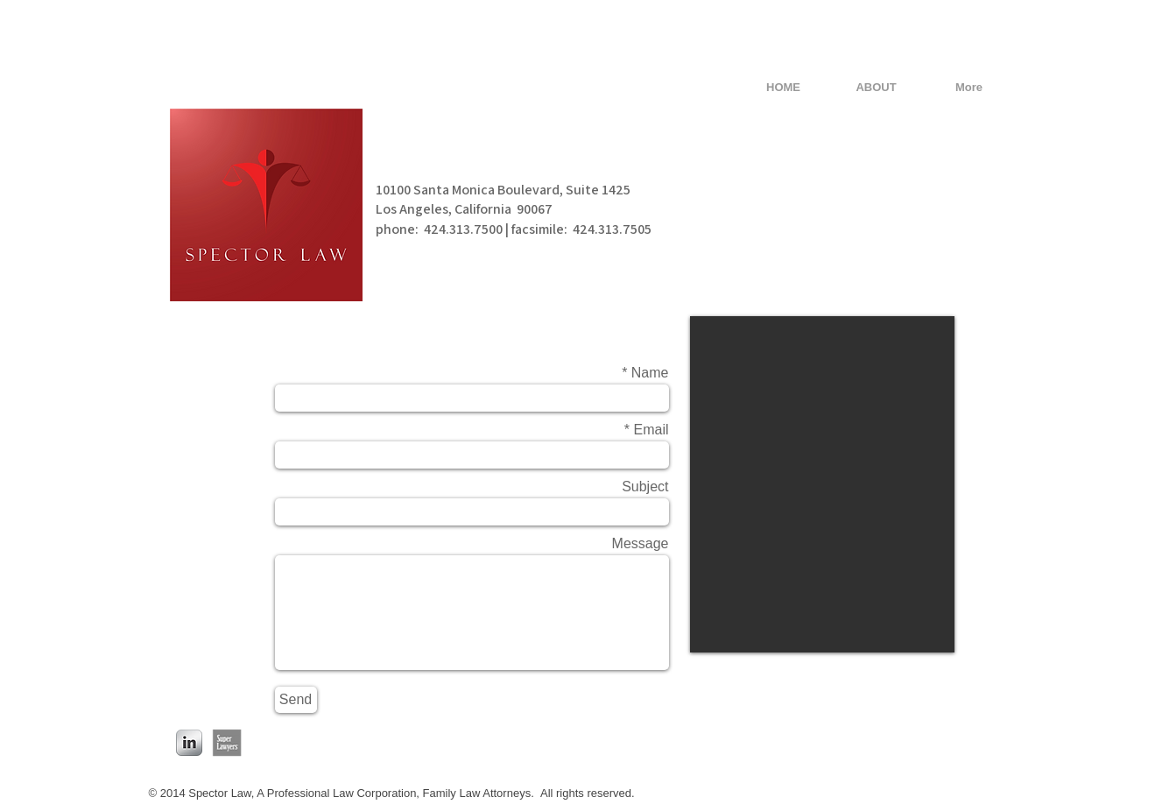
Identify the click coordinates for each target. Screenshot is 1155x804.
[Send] (296, 700)
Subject (645, 487)
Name (650, 373)
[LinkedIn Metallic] (189, 743)
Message (640, 544)
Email (650, 430)
